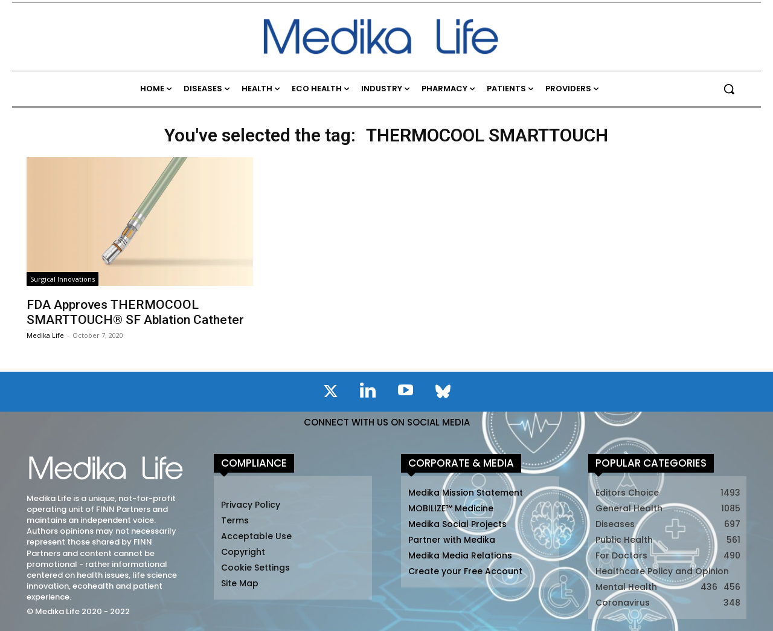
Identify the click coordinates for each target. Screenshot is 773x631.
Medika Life (45, 335)
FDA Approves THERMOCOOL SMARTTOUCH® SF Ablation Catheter (135, 312)
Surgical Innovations (62, 278)
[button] (728, 88)
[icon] (330, 393)
